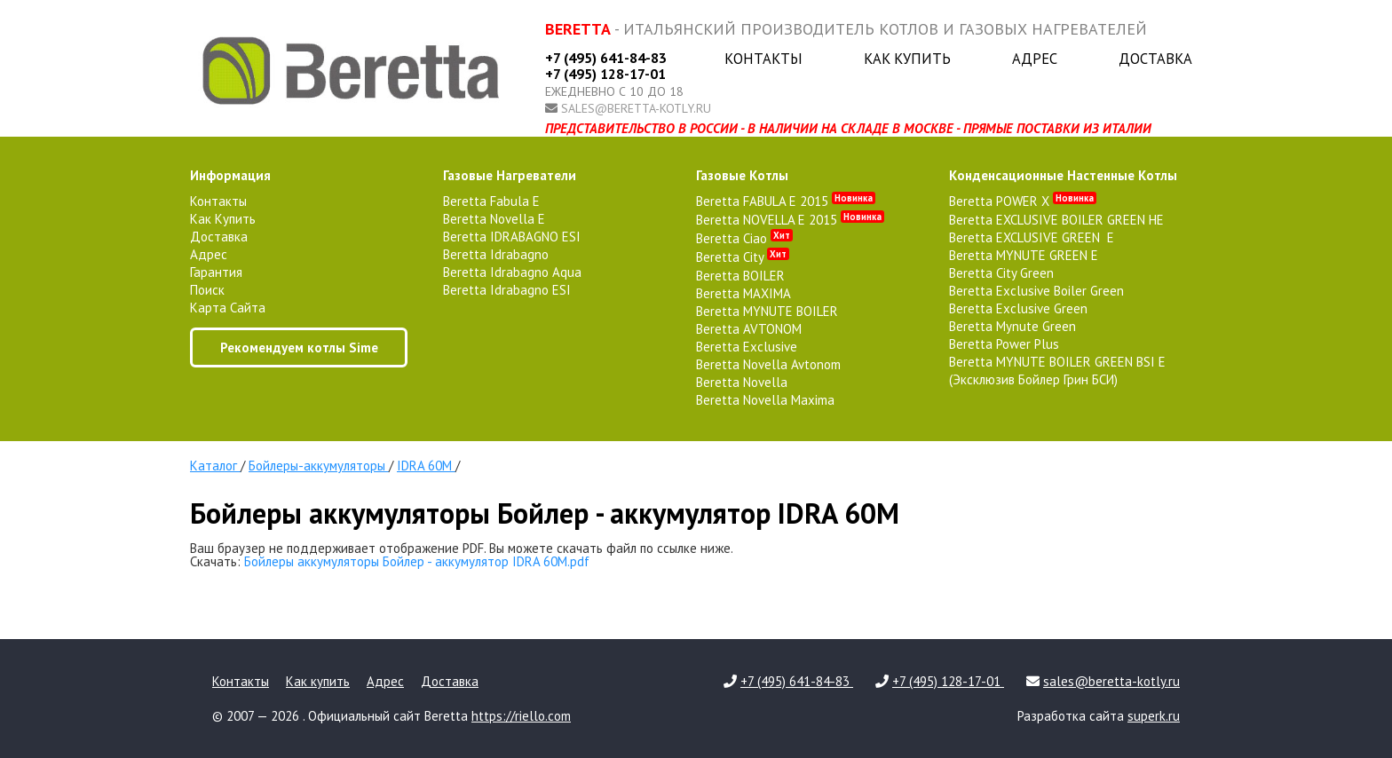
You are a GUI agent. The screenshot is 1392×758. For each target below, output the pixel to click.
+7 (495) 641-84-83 (606, 58)
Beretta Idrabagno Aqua (512, 272)
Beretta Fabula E (491, 201)
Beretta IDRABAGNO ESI (512, 236)
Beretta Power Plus (1004, 344)
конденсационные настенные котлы (1063, 175)
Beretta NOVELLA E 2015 (790, 219)
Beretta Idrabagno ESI (507, 289)
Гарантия (216, 272)
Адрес (1034, 58)
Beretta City (742, 257)
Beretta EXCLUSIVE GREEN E (1031, 237)
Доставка (1155, 58)
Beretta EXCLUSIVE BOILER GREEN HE (1056, 219)
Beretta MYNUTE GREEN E (1023, 255)
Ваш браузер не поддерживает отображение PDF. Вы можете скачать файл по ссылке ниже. (461, 548)
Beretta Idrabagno (496, 254)
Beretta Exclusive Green (1018, 308)
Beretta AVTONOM (749, 328)
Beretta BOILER (740, 275)
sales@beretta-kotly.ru (636, 108)
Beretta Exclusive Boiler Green (1036, 290)
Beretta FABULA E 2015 (785, 201)
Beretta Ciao (744, 238)
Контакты (763, 58)
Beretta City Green (1001, 273)
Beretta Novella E (494, 218)
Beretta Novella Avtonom (768, 364)
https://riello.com (521, 715)
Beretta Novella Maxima (765, 399)
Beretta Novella (741, 382)
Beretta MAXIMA (743, 293)
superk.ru (1153, 715)
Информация (230, 175)
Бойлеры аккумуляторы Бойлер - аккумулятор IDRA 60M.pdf (416, 561)
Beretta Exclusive (746, 346)
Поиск (207, 289)
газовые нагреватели (509, 175)
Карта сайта (227, 307)
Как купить (907, 58)
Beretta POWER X (1022, 201)
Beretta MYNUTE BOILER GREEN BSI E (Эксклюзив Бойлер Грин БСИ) (1057, 370)
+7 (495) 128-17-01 (605, 74)
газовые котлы (742, 175)
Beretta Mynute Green (1012, 326)
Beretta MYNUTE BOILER (767, 311)
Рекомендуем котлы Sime (299, 347)
